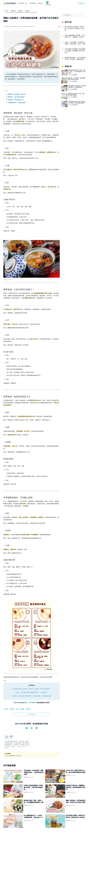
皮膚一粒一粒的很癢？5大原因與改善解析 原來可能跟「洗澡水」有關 (75, 43)
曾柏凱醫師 (74, 74)
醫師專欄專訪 (33, 3)
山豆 (7, 26)
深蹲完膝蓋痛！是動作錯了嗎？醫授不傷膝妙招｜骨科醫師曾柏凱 (76, 86)
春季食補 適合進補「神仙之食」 (17, 94)
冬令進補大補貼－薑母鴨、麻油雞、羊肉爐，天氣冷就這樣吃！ (31, 689)
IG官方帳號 (31, 702)
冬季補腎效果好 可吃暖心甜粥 (16, 102)
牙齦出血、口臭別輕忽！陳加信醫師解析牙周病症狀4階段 (76, 78)
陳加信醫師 (74, 81)
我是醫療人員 (81, 3)
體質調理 (28, 709)
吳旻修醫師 (74, 97)
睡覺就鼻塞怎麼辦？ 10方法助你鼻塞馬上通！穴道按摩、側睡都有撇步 (75, 58)
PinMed (7, 10)
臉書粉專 (24, 702)
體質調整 (22, 709)
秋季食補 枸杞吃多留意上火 (16, 100)
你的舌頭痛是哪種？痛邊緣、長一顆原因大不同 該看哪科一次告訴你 (75, 36)
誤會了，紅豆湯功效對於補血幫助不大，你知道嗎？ (32, 692)
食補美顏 (27, 10)
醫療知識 (13, 10)
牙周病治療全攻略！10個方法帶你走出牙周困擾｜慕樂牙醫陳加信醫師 (76, 102)
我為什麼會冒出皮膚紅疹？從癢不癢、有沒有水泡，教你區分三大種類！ (74, 28)
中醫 (17, 709)
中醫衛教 (20, 10)
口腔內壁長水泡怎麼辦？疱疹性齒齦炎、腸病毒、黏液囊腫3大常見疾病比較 (75, 50)
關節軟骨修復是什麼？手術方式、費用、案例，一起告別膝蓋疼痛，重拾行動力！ (76, 71)
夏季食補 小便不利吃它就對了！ (17, 97)
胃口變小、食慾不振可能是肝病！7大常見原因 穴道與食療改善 (31, 696)
